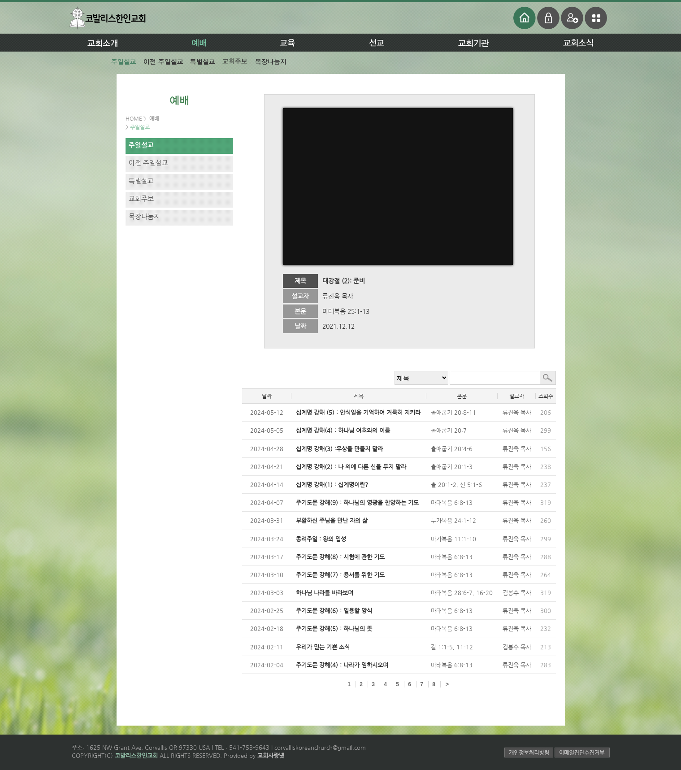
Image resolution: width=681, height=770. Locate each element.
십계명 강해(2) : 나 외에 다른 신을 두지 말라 (351, 466)
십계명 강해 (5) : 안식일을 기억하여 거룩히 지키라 (358, 412)
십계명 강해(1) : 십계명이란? (332, 484)
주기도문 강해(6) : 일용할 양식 (334, 610)
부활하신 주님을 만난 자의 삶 (332, 520)
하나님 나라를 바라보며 (324, 592)
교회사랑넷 (270, 755)
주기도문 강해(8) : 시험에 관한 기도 (340, 556)
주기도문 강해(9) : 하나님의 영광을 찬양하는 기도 (357, 502)
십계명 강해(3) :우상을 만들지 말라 (339, 448)
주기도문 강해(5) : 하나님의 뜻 (334, 628)
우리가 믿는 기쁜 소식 (323, 647)
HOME (134, 118)
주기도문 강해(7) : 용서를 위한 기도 (340, 574)
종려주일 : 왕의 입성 (321, 538)
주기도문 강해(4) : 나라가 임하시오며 (342, 664)
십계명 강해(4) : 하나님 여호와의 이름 (343, 430)
